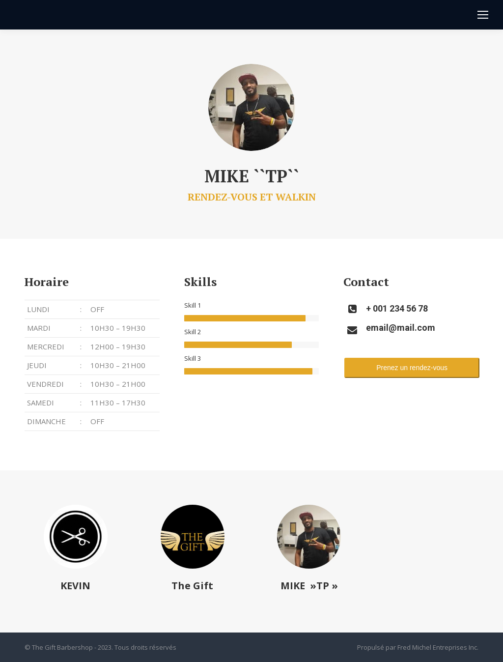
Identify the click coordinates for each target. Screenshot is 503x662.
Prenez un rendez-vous (411, 368)
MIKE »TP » (309, 585)
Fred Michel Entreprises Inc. (437, 647)
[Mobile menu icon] (483, 15)
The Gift (192, 585)
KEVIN (75, 585)
